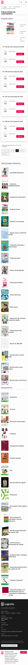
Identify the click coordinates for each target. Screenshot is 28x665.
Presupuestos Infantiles (17, 446)
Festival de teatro (15, 258)
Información (13, 495)
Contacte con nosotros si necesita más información (11, 631)
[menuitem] (2, 613)
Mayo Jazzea (14, 307)
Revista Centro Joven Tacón (18, 380)
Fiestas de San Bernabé (17, 270)
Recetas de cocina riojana (17, 421)
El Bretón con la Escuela (17, 221)
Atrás (3, 7)
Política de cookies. (11, 663)
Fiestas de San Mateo (16, 282)
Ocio (11, 470)
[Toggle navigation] (26, 2)
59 (21, 151)
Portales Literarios (15, 458)
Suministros (13, 397)
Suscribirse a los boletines (9, 645)
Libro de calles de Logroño (18, 482)
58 (18, 151)
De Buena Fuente (15, 209)
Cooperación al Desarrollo (17, 197)
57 (14, 151)
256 (4, 154)
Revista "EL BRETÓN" (16, 343)
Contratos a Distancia (16, 580)
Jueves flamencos (15, 295)
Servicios (12, 409)
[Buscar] (21, 2)
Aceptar (24, 652)
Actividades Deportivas (17, 172)
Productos (13, 433)
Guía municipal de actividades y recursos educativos (15, 519)
